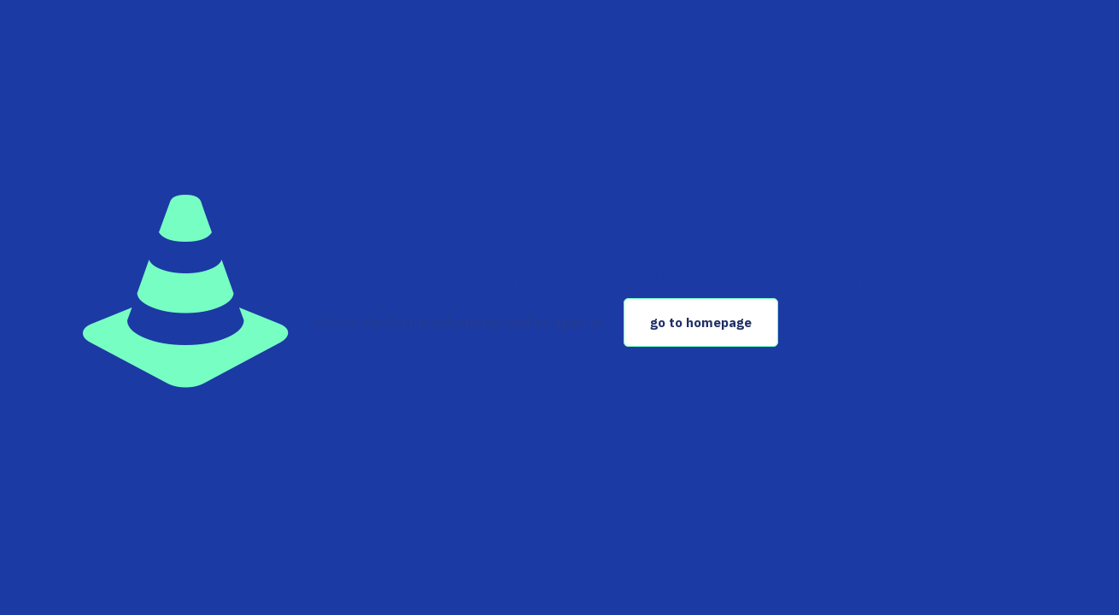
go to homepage (701, 322)
